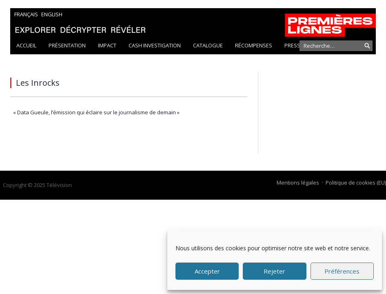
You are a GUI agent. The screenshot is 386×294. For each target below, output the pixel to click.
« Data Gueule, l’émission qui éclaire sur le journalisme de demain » (96, 112)
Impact (107, 45)
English (51, 14)
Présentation (67, 45)
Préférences (341, 271)
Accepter (207, 271)
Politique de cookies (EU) (356, 182)
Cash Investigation (155, 45)
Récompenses (253, 45)
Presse (293, 45)
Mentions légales (298, 182)
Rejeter (274, 271)
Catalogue (208, 45)
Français (26, 14)
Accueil (26, 45)
